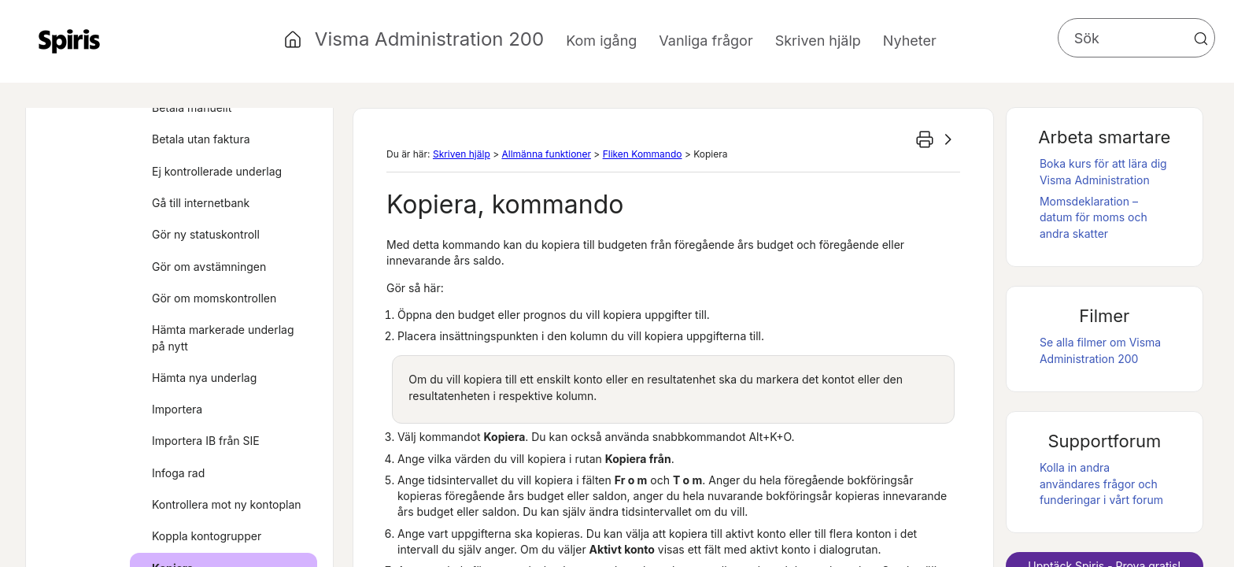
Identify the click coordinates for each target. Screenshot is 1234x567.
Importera (177, 409)
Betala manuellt (191, 107)
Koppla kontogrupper (206, 536)
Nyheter (910, 40)
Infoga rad (178, 473)
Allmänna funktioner (545, 154)
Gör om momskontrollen (214, 298)
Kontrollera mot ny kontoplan (226, 504)
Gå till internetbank (200, 202)
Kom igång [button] (601, 40)
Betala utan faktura (201, 139)
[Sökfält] (1136, 37)
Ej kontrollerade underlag (217, 171)
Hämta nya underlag (204, 377)
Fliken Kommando (642, 154)
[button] (1201, 39)
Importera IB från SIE (206, 440)
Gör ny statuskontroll (206, 234)
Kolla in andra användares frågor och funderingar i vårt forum (1101, 483)
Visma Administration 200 (429, 39)
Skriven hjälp (461, 154)
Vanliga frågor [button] (705, 40)
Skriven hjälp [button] (818, 40)
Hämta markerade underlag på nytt (223, 337)
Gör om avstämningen (209, 266)
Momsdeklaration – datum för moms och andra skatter (1093, 217)
